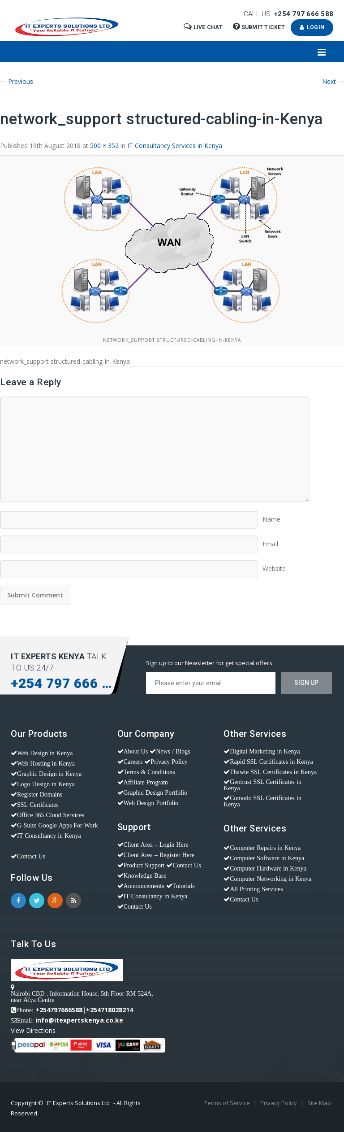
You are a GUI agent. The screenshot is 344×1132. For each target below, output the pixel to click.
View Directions (33, 1030)
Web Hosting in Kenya (46, 763)
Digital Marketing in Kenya (265, 751)
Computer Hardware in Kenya (268, 868)
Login (312, 27)
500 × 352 (104, 145)
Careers (133, 761)
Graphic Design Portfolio (156, 792)
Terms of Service (227, 1103)
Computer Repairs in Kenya (265, 848)
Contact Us (31, 856)
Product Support (144, 865)
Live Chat (204, 27)
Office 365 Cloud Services (50, 815)
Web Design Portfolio (151, 803)
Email (270, 541)
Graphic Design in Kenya (49, 774)
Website (274, 565)
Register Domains (39, 794)
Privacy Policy (169, 761)
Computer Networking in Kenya (270, 878)
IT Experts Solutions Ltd (78, 1103)
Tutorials (183, 886)
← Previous (16, 81)
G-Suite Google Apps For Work (57, 825)
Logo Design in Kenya (46, 784)
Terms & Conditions (149, 772)
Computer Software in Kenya (267, 858)
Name (271, 516)
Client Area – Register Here (159, 855)
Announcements (144, 886)
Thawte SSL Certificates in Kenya (273, 772)
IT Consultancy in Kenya (49, 835)
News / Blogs (173, 751)
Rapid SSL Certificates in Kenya (271, 761)
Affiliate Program (146, 782)
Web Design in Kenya (45, 753)
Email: (25, 1020)
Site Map (319, 1103)
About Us (136, 751)
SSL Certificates (38, 804)
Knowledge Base (145, 875)
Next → (333, 81)
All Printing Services (256, 889)
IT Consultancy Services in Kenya (174, 145)
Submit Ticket (259, 27)
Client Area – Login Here (156, 844)
